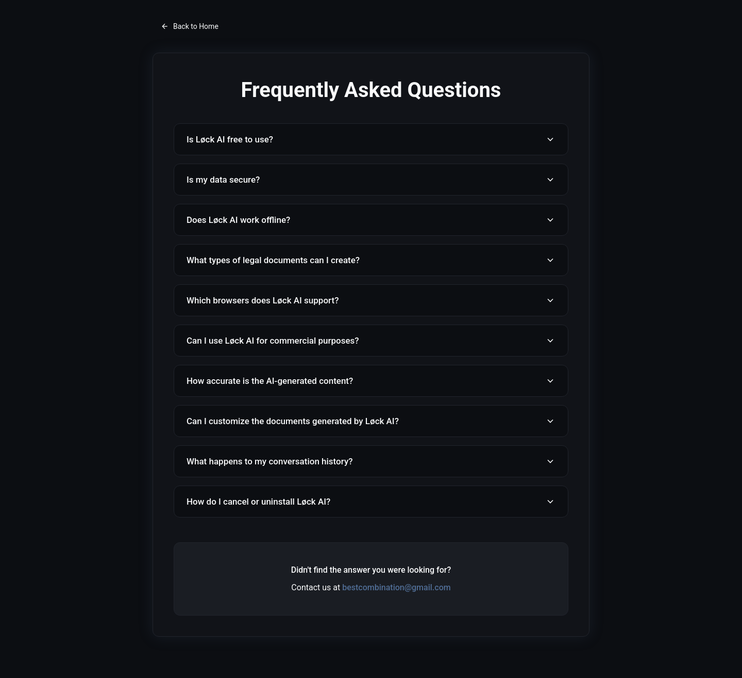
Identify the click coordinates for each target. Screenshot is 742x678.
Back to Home (189, 26)
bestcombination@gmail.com (396, 587)
